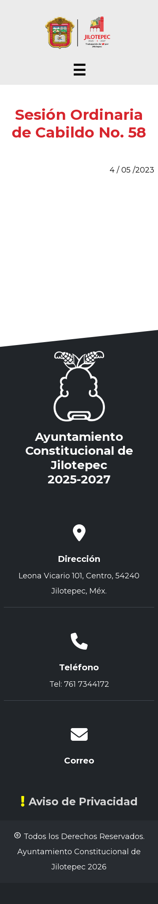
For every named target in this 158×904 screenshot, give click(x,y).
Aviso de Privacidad (79, 801)
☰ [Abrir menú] (79, 70)
